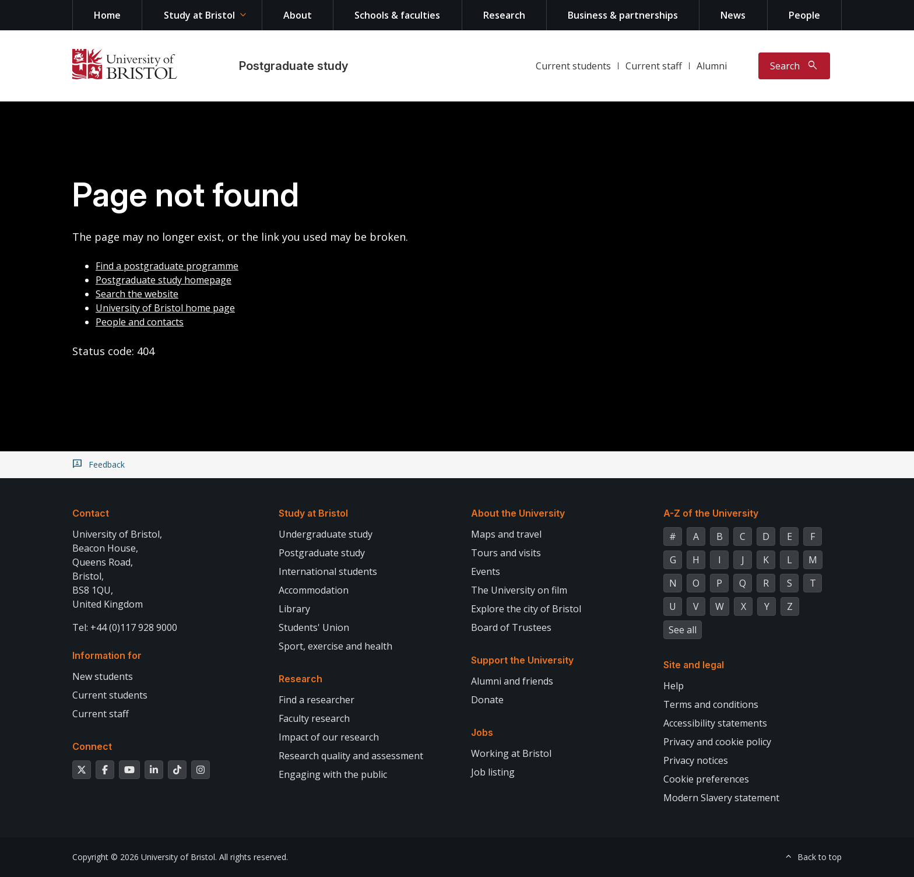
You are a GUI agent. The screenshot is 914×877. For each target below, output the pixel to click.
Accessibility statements (715, 723)
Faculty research (314, 718)
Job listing (493, 772)
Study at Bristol (199, 15)
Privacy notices (695, 760)
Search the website (137, 293)
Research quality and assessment (351, 755)
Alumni (712, 65)
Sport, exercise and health (335, 646)
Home (107, 15)
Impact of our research (329, 737)
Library (294, 608)
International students (328, 571)
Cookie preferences (706, 779)
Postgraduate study (293, 66)
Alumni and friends (512, 681)
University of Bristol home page (165, 307)
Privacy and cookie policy (717, 741)
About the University (518, 513)
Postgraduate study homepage (163, 279)
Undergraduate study (325, 534)
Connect (92, 746)
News (733, 15)
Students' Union (314, 627)
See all (683, 629)
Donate (487, 699)
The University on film (519, 590)
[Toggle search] (794, 65)
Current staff (653, 65)
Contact (90, 513)
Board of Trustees (511, 627)
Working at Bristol (511, 753)
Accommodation (314, 590)
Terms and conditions (710, 704)
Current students (573, 65)
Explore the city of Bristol (526, 608)
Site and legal (693, 665)
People (804, 15)
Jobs (482, 732)
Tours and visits (506, 552)
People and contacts (140, 321)
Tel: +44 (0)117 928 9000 (124, 627)
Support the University (522, 660)
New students (102, 676)
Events (485, 571)
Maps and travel (506, 534)
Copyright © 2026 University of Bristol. (144, 856)
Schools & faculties (397, 15)
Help (673, 685)
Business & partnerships (623, 15)
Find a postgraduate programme (167, 265)
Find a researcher (316, 699)
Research (504, 15)
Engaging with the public (333, 774)
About (297, 15)
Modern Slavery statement (721, 797)
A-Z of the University (710, 513)
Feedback (107, 465)
